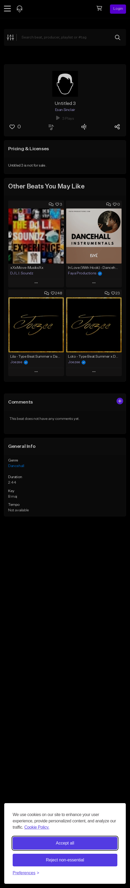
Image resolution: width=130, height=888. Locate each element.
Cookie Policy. (36, 827)
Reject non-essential (65, 860)
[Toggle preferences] (26, 873)
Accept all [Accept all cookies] (65, 843)
